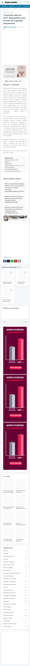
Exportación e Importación (15, 581)
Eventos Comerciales (15, 576)
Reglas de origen (15, 618)
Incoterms (19, 6)
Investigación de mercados (15, 595)
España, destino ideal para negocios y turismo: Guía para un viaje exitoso (8, 507)
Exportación (4, 6)
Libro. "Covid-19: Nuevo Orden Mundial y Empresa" (7, 300)
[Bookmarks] (24, 2)
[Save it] (4, 29)
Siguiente (25, 322)
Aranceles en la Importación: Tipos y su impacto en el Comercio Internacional (21, 507)
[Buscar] (28, 2)
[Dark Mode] (21, 2)
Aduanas (15, 551)
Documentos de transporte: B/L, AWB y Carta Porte (8, 524)
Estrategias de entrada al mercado (15, 573)
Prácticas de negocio (15, 615)
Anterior (5, 322)
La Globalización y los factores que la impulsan (8, 540)
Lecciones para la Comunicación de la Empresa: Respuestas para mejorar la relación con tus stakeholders (8, 282)
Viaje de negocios (15, 626)
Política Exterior (15, 610)
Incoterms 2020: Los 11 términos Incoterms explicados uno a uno (21, 491)
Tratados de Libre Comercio (15, 624)
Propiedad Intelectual (15, 612)
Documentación (15, 570)
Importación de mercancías (15, 584)
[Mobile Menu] (2, 2)
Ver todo (20, 267)
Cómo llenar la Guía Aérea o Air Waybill (8, 491)
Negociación (12, 6)
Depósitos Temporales (15, 562)
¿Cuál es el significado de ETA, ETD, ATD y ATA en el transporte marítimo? (21, 524)
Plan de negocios (15, 607)
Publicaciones (10, 12)
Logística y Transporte (15, 598)
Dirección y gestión (15, 567)
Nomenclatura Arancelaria (15, 604)
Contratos (15, 559)
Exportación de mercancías (15, 579)
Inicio (4, 12)
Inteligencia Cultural (15, 590)
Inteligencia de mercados (15, 593)
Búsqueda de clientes (15, 556)
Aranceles (15, 553)
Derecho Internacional (15, 565)
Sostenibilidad (15, 621)
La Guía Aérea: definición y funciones (19, 540)
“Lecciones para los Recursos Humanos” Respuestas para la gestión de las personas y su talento (22, 282)
